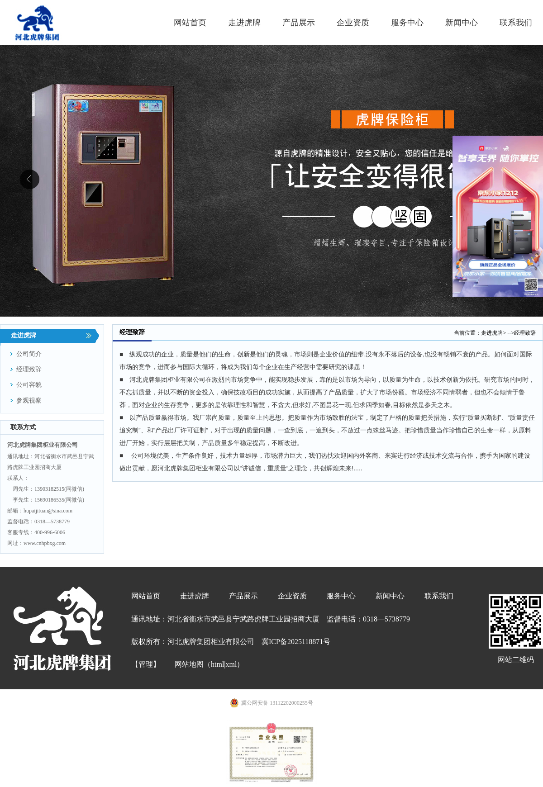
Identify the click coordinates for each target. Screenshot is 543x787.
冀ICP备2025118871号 (296, 641)
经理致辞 (525, 333)
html (217, 664)
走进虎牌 (492, 333)
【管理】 (145, 664)
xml (231, 664)
